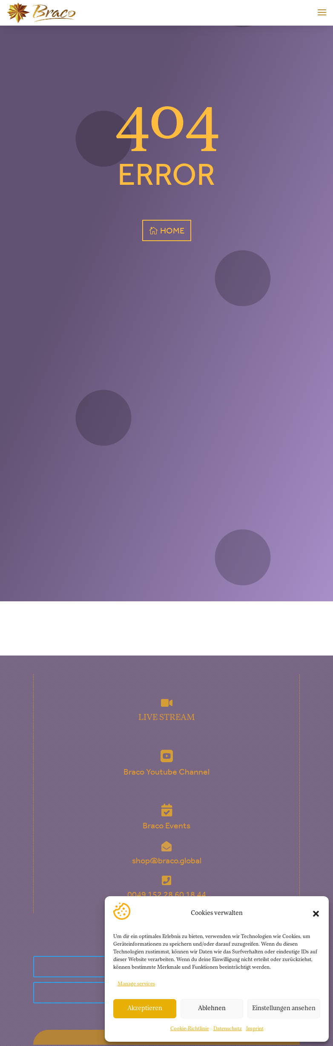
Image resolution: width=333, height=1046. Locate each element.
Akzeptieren (144, 1008)
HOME (172, 230)
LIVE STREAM (166, 718)
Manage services (136, 984)
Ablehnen (212, 1008)
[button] (316, 913)
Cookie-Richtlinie (189, 1028)
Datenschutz (227, 1028)
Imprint (255, 1028)
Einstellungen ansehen (284, 1008)
